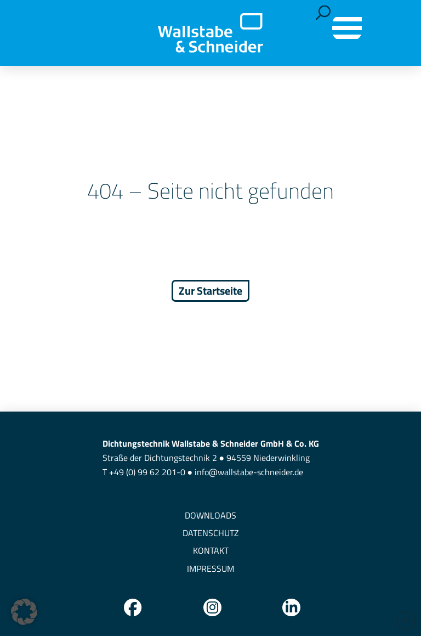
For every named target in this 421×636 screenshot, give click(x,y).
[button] (323, 12)
